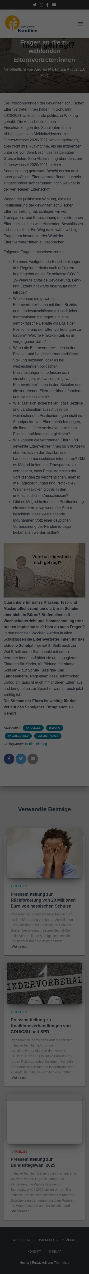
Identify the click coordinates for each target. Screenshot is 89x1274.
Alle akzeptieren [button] (44, 115)
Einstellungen (36, 83)
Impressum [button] (54, 158)
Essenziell (20, 99)
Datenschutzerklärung (20, 78)
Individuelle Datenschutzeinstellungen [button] (44, 146)
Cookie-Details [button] (37, 158)
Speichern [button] (44, 129)
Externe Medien (61, 99)
